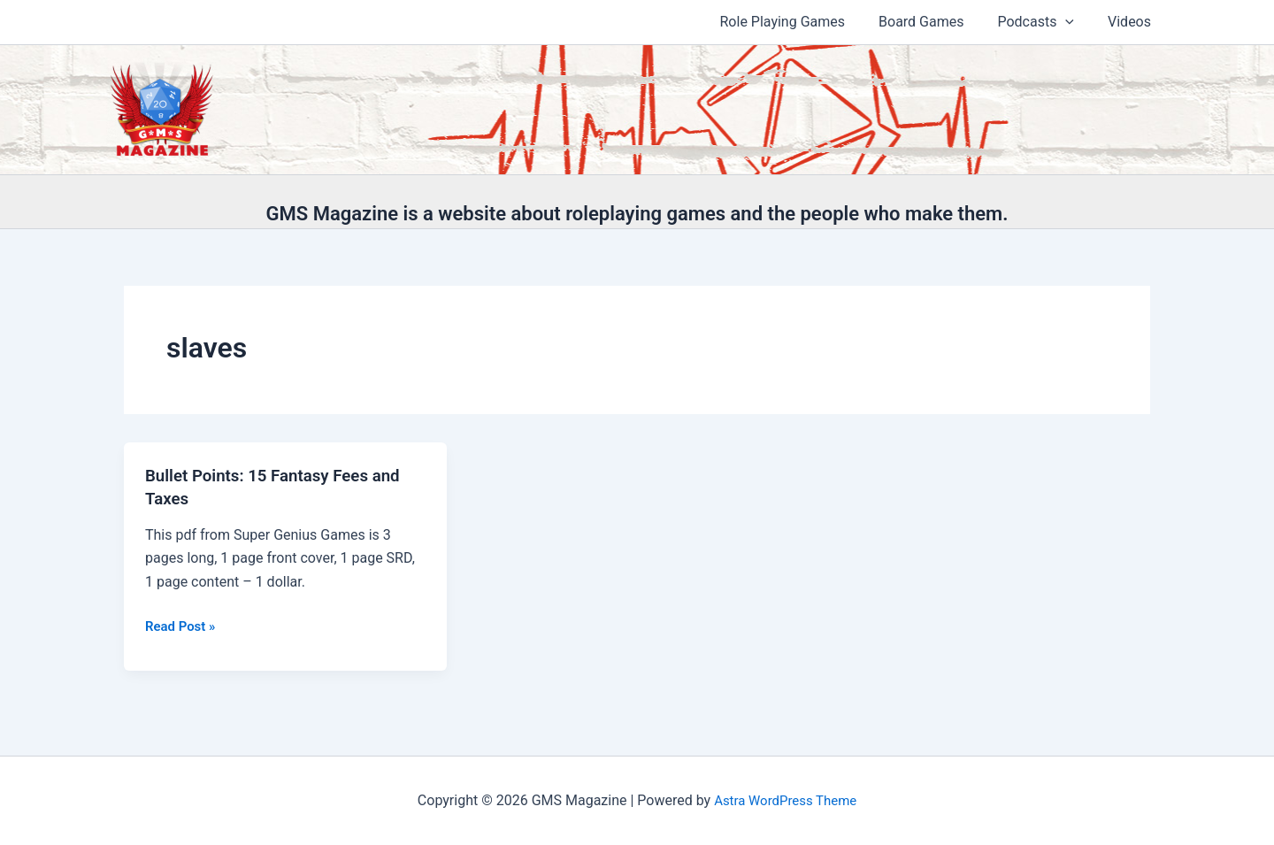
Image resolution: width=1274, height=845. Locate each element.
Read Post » (182, 626)
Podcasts (1043, 22)
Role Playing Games (801, 21)
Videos (1132, 21)
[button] (1073, 22)
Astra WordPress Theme (785, 800)
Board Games (934, 21)
